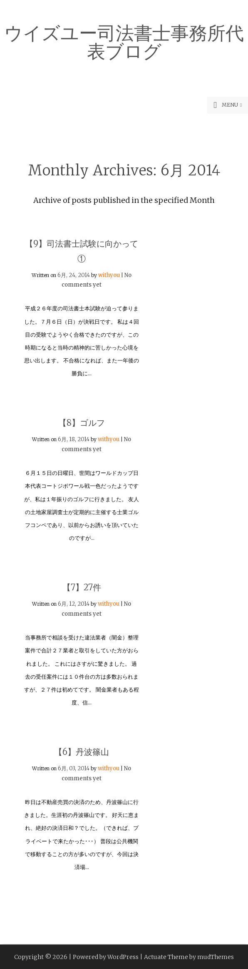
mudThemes (215, 957)
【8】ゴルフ (81, 422)
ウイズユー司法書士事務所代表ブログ (124, 40)
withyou (109, 275)
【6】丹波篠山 (81, 752)
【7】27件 (81, 587)
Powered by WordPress (106, 957)
